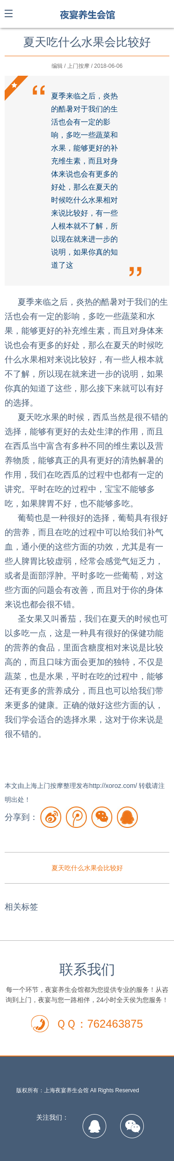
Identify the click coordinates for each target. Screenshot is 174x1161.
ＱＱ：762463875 (99, 1023)
